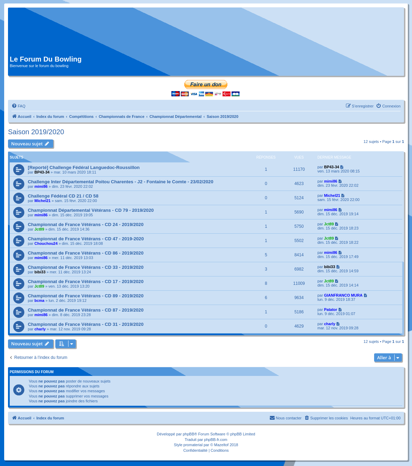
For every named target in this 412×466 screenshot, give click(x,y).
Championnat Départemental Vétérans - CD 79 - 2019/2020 (91, 210)
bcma (39, 300)
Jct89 (39, 229)
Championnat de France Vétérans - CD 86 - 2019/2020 (86, 253)
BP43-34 (41, 172)
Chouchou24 (46, 243)
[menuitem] (18, 106)
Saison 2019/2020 (36, 132)
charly (40, 329)
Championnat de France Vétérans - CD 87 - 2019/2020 (86, 310)
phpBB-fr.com (215, 439)
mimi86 (41, 186)
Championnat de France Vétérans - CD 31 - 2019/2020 (86, 324)
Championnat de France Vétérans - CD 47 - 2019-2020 (86, 238)
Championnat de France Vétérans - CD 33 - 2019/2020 (86, 267)
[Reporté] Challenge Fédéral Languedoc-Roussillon (84, 167)
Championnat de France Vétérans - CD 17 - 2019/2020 (86, 281)
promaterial (193, 445)
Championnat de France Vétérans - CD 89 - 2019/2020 (86, 295)
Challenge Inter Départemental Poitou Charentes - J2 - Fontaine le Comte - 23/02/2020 (120, 181)
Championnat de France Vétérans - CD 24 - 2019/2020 (86, 224)
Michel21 (42, 201)
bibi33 (40, 272)
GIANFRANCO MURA (343, 295)
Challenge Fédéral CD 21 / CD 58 (63, 196)
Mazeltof (221, 445)
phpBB (188, 434)
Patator (330, 309)
